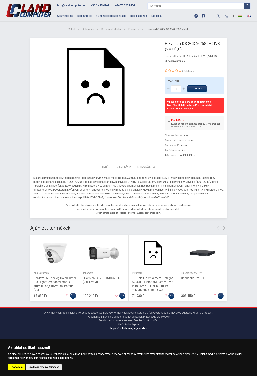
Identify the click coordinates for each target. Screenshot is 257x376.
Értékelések (146, 166)
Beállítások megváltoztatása (44, 367)
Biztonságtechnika (111, 29)
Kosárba (197, 88)
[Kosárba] (73, 296)
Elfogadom (16, 367)
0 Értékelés (188, 71)
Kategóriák (88, 29)
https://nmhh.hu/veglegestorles (128, 328)
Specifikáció (123, 166)
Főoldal (71, 29)
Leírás (106, 166)
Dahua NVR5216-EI (193, 278)
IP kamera (133, 29)
